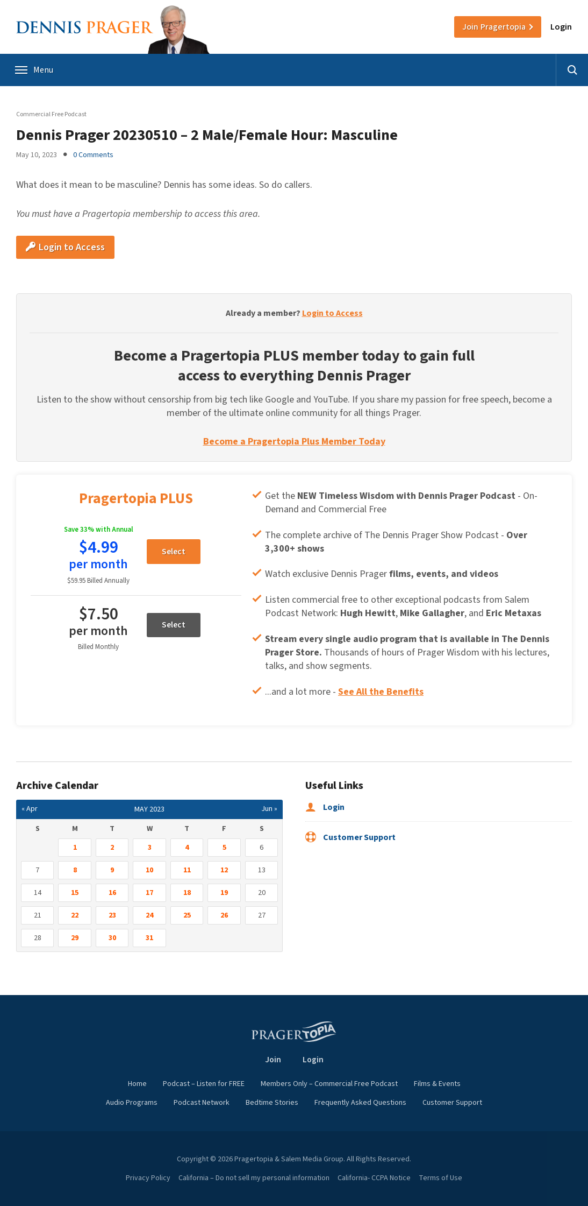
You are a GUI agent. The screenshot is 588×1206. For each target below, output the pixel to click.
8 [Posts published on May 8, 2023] (75, 870)
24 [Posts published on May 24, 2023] (149, 915)
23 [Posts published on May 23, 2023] (112, 915)
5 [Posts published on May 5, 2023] (224, 847)
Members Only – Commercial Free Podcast (329, 1083)
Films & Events (437, 1083)
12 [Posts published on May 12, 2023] (224, 870)
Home (137, 1083)
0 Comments (93, 155)
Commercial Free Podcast (51, 114)
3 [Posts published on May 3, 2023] (150, 847)
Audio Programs (131, 1102)
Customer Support (350, 837)
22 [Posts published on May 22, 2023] (74, 915)
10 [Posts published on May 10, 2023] (149, 870)
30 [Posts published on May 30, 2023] (112, 938)
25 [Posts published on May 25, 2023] (187, 915)
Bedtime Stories (272, 1102)
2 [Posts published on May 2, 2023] (112, 847)
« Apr (29, 808)
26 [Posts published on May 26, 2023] (224, 915)
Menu (34, 70)
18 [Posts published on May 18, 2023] (187, 892)
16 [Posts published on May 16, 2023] (112, 892)
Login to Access (65, 247)
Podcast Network (202, 1102)
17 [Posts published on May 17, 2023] (149, 892)
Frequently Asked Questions (360, 1102)
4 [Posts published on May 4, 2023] (187, 847)
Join (494, 27)
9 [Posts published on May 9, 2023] (112, 870)
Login (561, 27)
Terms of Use (440, 1178)
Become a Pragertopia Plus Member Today (294, 441)
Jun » (269, 808)
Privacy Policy (148, 1178)
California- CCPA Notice (374, 1178)
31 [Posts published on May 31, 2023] (149, 938)
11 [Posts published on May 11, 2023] (187, 870)
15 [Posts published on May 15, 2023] (74, 892)
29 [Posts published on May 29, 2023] (74, 938)
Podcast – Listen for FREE (204, 1083)
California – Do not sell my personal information (253, 1178)
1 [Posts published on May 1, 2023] (75, 847)
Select (173, 552)
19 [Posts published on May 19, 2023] (224, 892)
